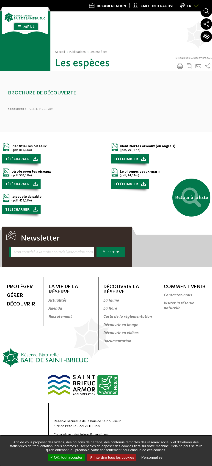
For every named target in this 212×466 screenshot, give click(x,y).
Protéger (20, 286)
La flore (110, 308)
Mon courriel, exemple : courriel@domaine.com (53, 251)
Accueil (60, 52)
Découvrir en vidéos (121, 332)
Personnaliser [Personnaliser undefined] (152, 457)
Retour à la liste (191, 197)
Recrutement (60, 316)
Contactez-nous (178, 295)
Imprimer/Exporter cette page (179, 66)
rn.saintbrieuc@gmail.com (88, 434)
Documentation (117, 341)
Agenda (55, 308)
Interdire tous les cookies (112, 457)
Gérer (15, 295)
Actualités (58, 300)
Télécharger (17, 158)
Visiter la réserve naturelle (179, 305)
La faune (111, 300)
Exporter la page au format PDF (189, 66)
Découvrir (21, 304)
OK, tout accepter (66, 457)
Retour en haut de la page (202, 253)
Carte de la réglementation (127, 316)
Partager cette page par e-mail (198, 66)
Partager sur (207, 66)
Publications (77, 52)
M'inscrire (110, 251)
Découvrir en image (120, 324)
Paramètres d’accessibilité (206, 36)
